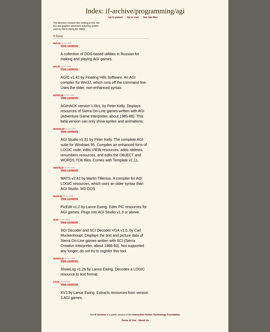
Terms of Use (128, 320)
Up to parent (115, 17)
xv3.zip (56, 282)
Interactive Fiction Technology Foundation (156, 314)
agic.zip (56, 66)
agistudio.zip (58, 129)
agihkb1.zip (58, 95)
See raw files (150, 17)
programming (154, 11)
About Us (143, 320)
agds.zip (57, 43)
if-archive (119, 11)
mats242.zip (58, 167)
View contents (69, 45)
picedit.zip (57, 196)
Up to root (133, 17)
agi (180, 11)
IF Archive (100, 314)
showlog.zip (58, 258)
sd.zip (55, 219)
